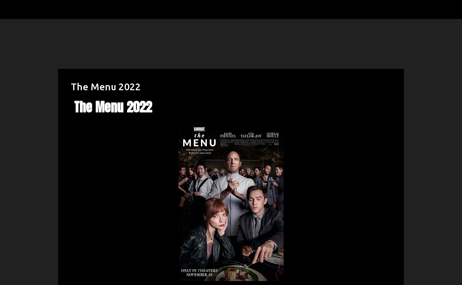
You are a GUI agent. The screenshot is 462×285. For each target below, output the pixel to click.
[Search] (33, 9)
